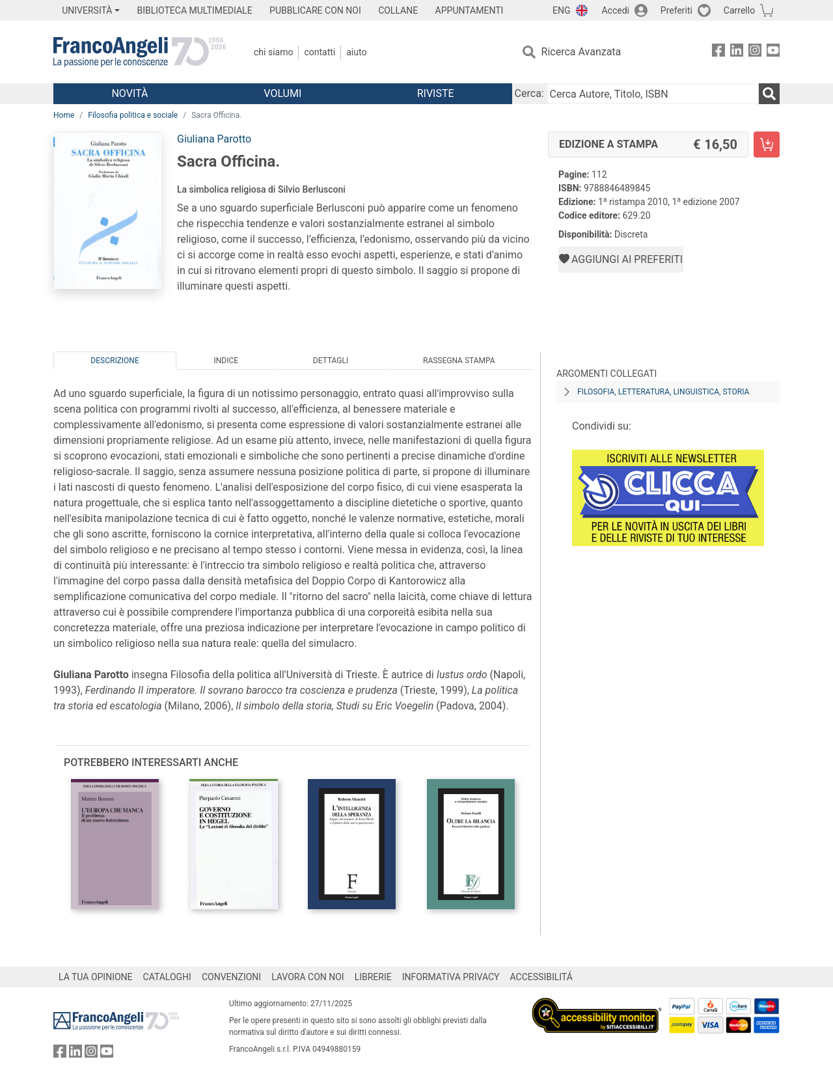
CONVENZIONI (231, 977)
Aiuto (356, 52)
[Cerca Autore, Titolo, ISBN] (653, 93)
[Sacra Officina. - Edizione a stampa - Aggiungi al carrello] (767, 144)
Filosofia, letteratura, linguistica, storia (663, 391)
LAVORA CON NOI (307, 977)
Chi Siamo (273, 52)
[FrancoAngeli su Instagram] (754, 52)
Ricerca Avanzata (581, 52)
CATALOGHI (167, 977)
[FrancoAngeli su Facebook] (718, 52)
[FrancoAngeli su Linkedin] (736, 52)
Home (63, 115)
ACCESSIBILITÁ (541, 977)
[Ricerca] (769, 93)
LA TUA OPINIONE (96, 977)
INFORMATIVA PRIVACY (451, 977)
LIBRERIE (373, 977)
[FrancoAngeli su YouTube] (773, 52)
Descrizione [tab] (114, 360)
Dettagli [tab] (330, 360)
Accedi (615, 10)
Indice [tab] (225, 360)
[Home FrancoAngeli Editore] (139, 52)
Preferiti (676, 10)
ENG (561, 10)
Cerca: (529, 93)
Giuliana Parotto (214, 139)
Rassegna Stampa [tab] (459, 360)
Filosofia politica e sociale (133, 115)
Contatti (319, 52)
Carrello (739, 10)
